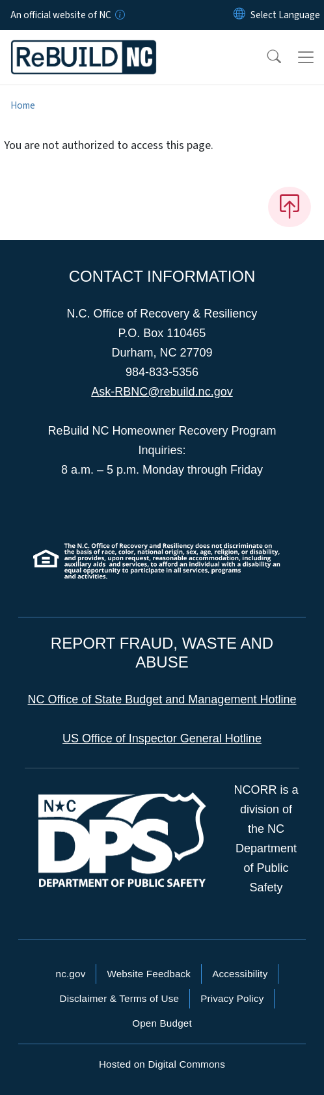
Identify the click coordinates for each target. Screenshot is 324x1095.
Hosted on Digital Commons (162, 1064)
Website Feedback (149, 973)
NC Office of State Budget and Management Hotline (162, 699)
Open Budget (162, 1023)
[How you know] (119, 15)
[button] (265, 57)
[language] (285, 15)
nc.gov (71, 973)
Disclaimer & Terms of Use (120, 998)
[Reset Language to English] (239, 15)
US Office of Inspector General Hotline (162, 738)
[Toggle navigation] (306, 57)
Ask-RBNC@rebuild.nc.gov (161, 391)
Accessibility (239, 973)
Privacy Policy (231, 998)
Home (22, 105)
